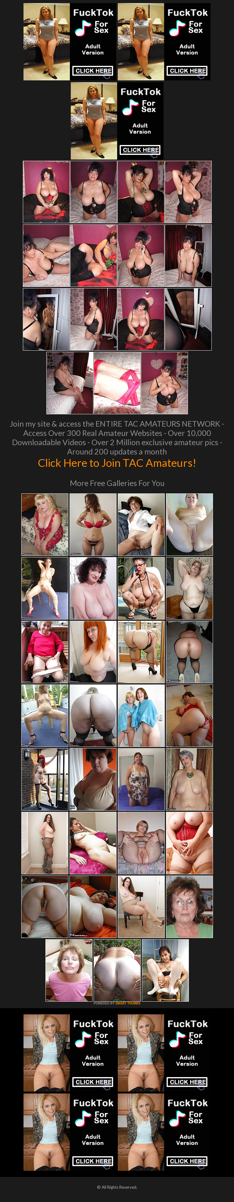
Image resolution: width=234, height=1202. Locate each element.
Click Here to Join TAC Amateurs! (117, 462)
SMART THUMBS (127, 1003)
